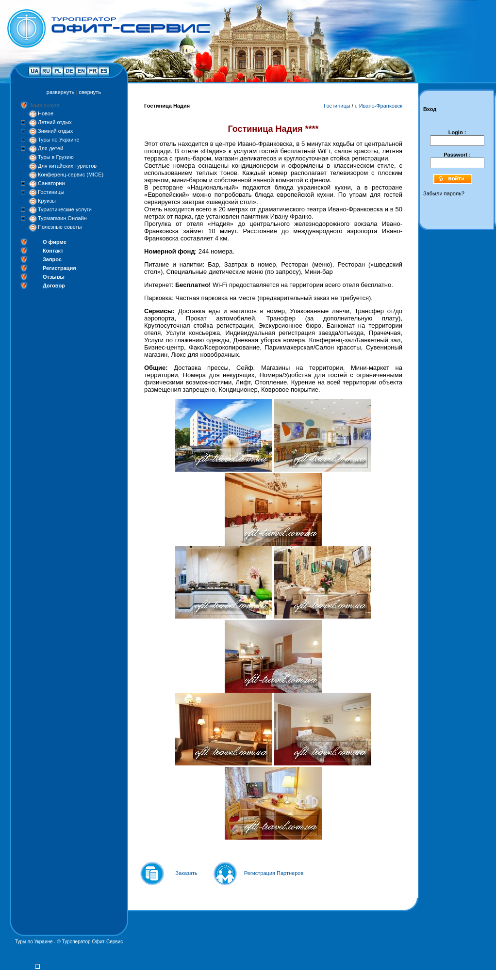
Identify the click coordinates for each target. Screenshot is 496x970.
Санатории (51, 183)
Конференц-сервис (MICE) (70, 174)
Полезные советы (60, 227)
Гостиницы (51, 192)
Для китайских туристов (67, 166)
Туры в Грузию (56, 157)
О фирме (54, 242)
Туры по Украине (59, 140)
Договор (54, 285)
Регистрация (59, 268)
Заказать (186, 873)
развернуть (60, 92)
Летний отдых (55, 122)
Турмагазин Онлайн (62, 218)
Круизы (47, 201)
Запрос (52, 259)
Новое (45, 113)
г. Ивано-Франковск (378, 106)
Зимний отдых (55, 131)
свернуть (90, 92)
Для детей (50, 148)
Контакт (53, 251)
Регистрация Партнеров (274, 873)
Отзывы (54, 277)
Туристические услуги (65, 209)
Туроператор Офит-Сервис (92, 941)
